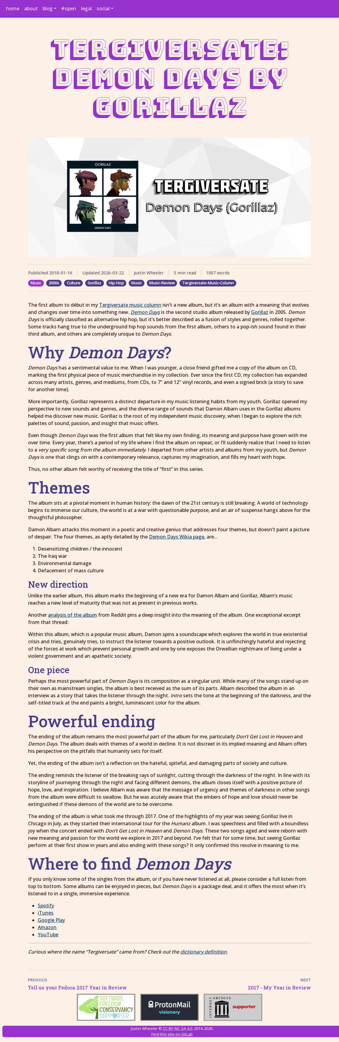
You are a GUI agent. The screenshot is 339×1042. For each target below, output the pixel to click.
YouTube (48, 934)
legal (86, 8)
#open (68, 8)
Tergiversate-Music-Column (208, 283)
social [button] (103, 8)
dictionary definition (203, 951)
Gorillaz (94, 283)
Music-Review (162, 283)
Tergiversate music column (130, 305)
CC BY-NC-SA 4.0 (177, 1028)
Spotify (46, 905)
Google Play (51, 920)
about (31, 8)
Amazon (47, 927)
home (12, 8)
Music (36, 283)
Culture (73, 283)
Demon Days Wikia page (176, 536)
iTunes (45, 912)
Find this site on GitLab (172, 1034)
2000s (54, 283)
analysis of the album (72, 615)
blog (48, 8)
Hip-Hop (116, 283)
